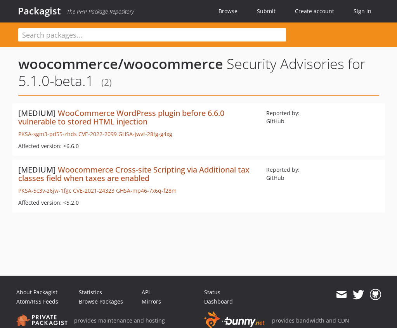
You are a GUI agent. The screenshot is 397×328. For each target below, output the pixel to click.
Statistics (90, 292)
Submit (266, 11)
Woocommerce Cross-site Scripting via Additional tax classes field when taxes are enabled (134, 173)
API (146, 292)
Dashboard (218, 301)
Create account (314, 11)
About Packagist (36, 292)
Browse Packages (101, 301)
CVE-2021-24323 (93, 190)
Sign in (362, 11)
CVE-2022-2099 (97, 134)
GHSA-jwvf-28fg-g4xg (145, 134)
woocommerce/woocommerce (120, 63)
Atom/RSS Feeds (37, 301)
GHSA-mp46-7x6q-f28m (146, 190)
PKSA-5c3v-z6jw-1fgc (44, 190)
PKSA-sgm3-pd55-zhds (47, 134)
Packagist (39, 11)
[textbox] (152, 34)
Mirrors (151, 301)
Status (212, 292)
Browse (228, 11)
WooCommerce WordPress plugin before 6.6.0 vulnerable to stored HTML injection (121, 117)
